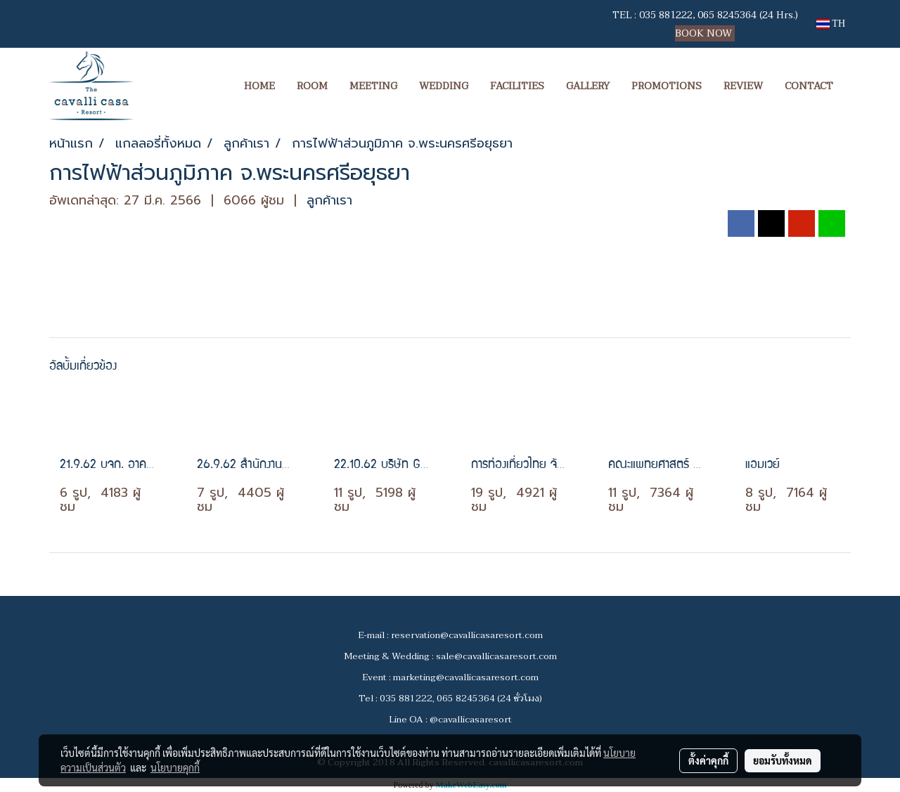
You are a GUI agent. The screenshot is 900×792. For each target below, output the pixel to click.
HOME (259, 86)
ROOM (312, 86)
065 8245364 (727, 15)
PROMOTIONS (666, 86)
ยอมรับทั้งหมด (782, 760)
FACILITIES (517, 86)
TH (830, 23)
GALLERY (588, 86)
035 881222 (666, 15)
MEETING (373, 86)
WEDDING (443, 86)
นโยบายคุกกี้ (175, 767)
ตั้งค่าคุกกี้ (708, 760)
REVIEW (743, 86)
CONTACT (809, 86)
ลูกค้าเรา (329, 200)
